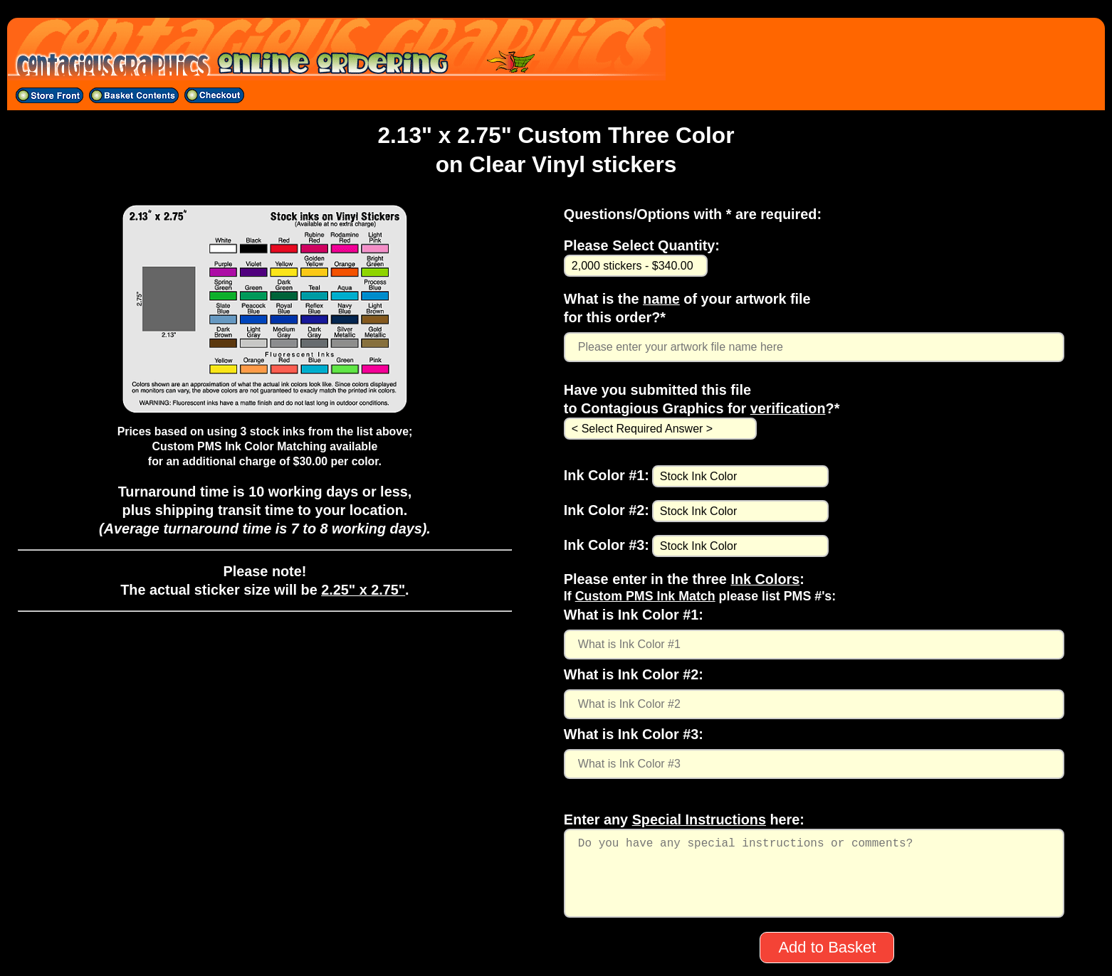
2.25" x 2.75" (363, 590)
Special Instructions (699, 819)
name (661, 299)
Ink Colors (764, 579)
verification (788, 408)
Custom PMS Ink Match (645, 596)
